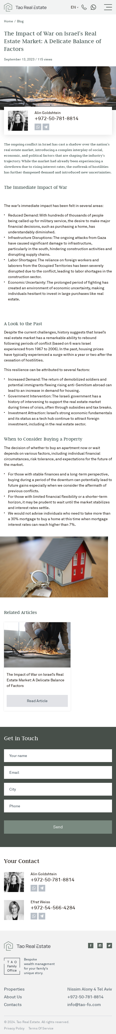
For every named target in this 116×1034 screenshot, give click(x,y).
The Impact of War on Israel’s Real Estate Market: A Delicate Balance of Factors (35, 680)
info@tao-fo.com (84, 1004)
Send (58, 826)
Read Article (37, 700)
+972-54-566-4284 (53, 907)
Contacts (13, 1004)
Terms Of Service (40, 1028)
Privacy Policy (14, 1028)
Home (8, 21)
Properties (14, 989)
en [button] (73, 7)
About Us (13, 996)
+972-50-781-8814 (56, 118)
